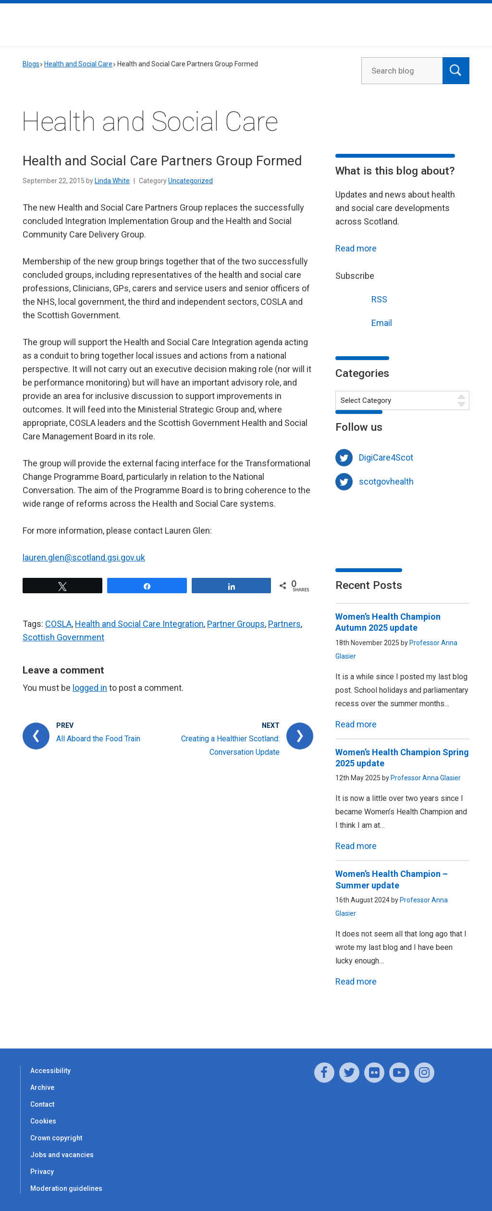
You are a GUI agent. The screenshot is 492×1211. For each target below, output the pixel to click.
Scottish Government (63, 637)
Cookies (43, 1121)
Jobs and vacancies (62, 1155)
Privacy (42, 1171)
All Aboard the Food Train (98, 738)
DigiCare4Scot (386, 457)
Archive (42, 1087)
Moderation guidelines (66, 1188)
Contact (42, 1104)
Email (363, 321)
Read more (356, 248)
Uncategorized (190, 181)
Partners (284, 624)
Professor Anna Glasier (426, 778)
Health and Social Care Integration (139, 624)
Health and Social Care (78, 64)
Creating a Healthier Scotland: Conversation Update (230, 745)
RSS (361, 298)
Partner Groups (236, 624)
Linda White (112, 181)
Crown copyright (56, 1138)
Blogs (31, 64)
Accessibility (50, 1070)
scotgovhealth (386, 481)
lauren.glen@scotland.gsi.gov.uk (84, 557)
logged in (90, 688)
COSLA (58, 624)
